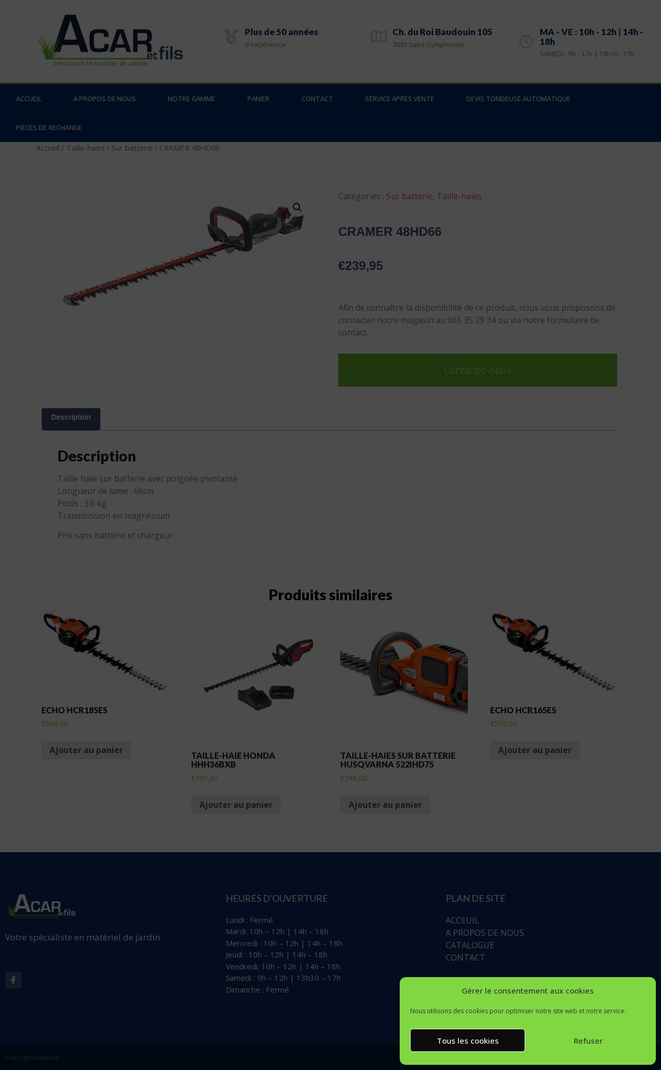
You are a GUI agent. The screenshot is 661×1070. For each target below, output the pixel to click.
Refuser (588, 1040)
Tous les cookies (468, 1040)
